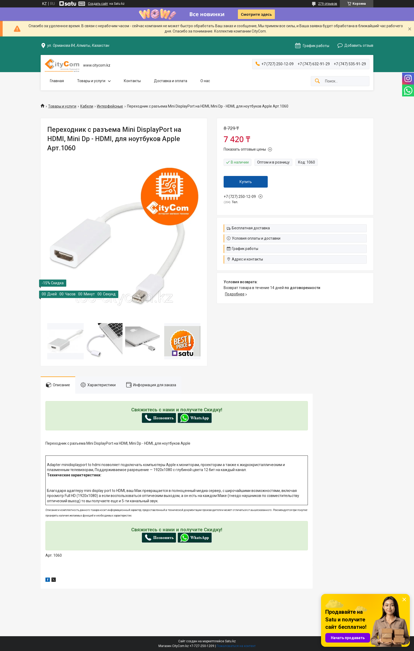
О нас (205, 81)
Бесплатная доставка (251, 228)
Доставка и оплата (170, 81)
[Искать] (317, 81)
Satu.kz (230, 641)
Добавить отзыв (358, 45)
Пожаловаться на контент (236, 646)
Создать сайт (98, 4)
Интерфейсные (110, 106)
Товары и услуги (91, 81)
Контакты (132, 81)
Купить (245, 182)
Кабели (86, 106)
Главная (57, 81)
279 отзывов (327, 4)
